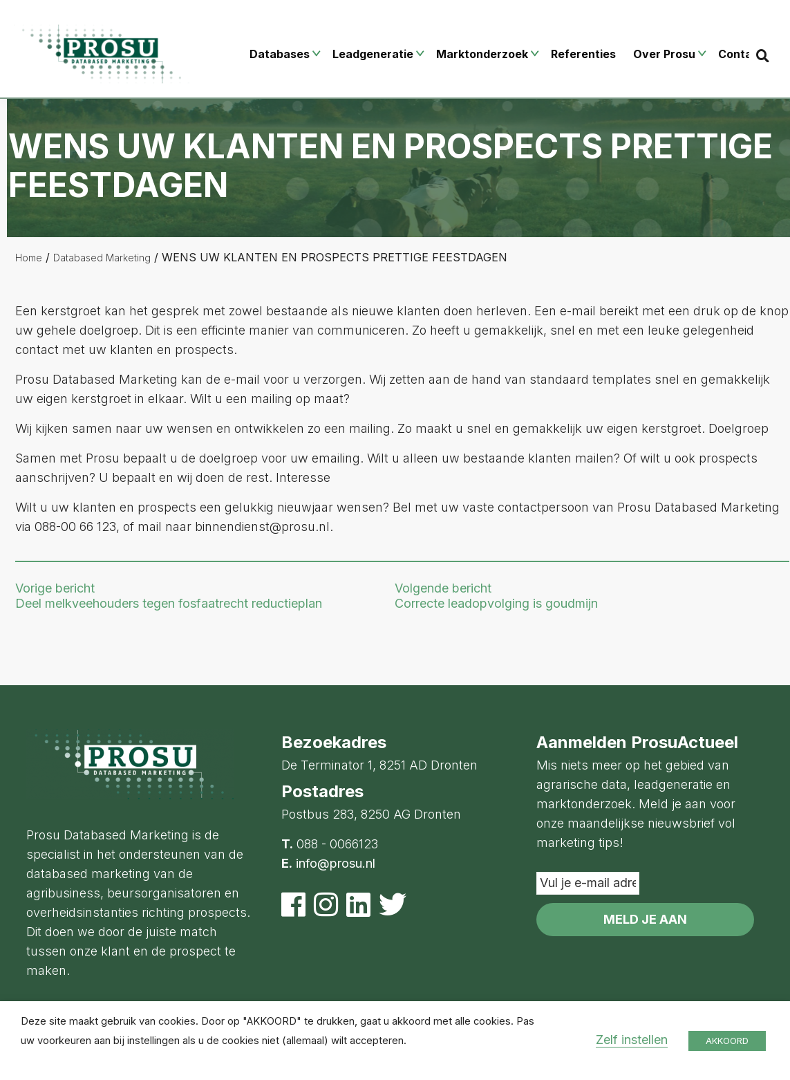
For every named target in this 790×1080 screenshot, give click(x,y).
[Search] (762, 55)
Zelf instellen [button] (632, 1039)
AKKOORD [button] (727, 1040)
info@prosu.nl (335, 863)
